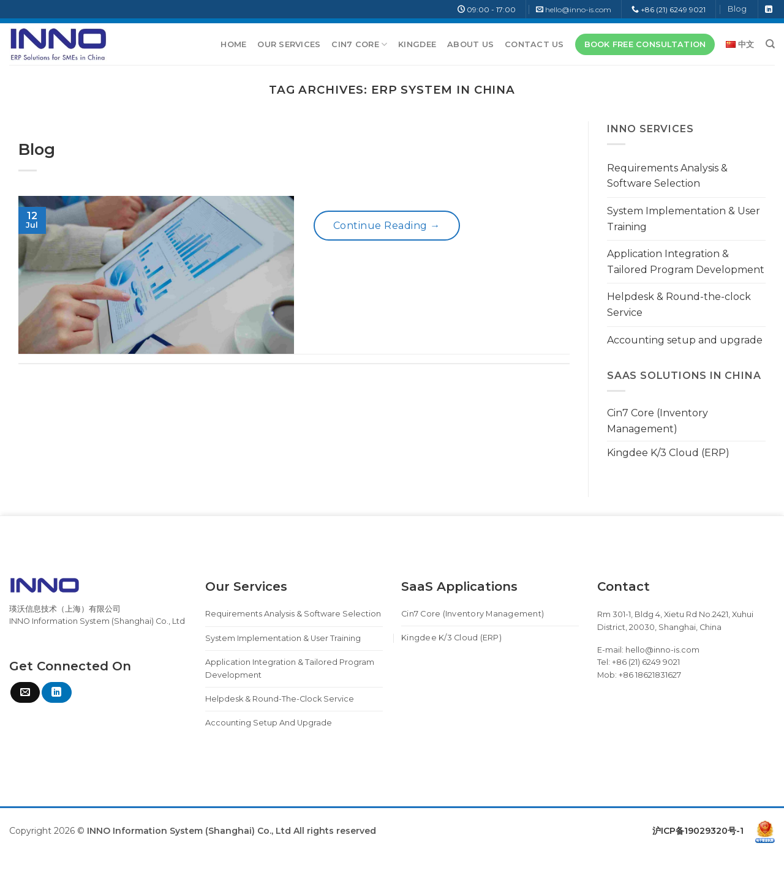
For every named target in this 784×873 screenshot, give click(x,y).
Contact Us (534, 44)
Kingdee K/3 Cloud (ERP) (668, 453)
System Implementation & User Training (683, 219)
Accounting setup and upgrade (685, 340)
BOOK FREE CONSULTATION (645, 44)
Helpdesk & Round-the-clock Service (679, 304)
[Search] (770, 44)
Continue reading (386, 226)
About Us (470, 44)
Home (233, 44)
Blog (737, 8)
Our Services (288, 44)
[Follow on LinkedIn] (768, 10)
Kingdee (417, 44)
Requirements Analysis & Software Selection (667, 176)
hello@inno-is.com (578, 9)
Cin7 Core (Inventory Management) (657, 421)
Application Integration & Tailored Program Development (685, 261)
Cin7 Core (359, 44)
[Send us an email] (25, 692)
